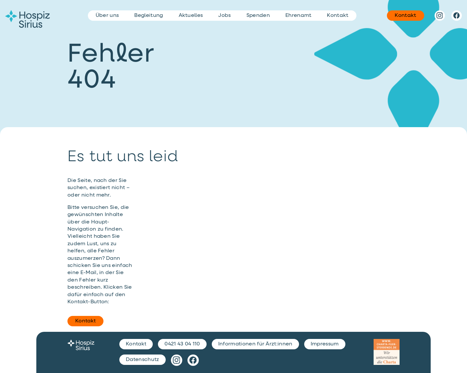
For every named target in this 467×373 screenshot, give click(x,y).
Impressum (325, 344)
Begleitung (148, 15)
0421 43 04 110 (182, 344)
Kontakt (85, 321)
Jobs (224, 15)
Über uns (107, 15)
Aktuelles (191, 15)
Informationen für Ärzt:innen (255, 344)
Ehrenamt (298, 15)
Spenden (258, 15)
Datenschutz (142, 359)
